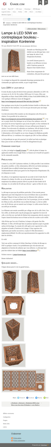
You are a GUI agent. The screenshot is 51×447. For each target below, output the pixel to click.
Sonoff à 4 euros (21, 150)
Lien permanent (26, 46)
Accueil (4, 22)
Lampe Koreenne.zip (19, 254)
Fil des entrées (17, 438)
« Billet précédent (32, 28)
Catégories (6, 417)
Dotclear (44, 445)
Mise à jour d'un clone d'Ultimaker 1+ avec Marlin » (25, 405)
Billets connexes (8, 413)
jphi (5, 46)
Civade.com (17, 4)
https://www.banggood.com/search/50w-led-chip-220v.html (20, 101)
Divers (8, 23)
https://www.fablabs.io (30, 250)
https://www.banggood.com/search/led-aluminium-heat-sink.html (22, 119)
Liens (5, 427)
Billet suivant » (42, 28)
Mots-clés (6, 423)
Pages (5, 420)
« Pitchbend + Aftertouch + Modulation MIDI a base (25, 403)
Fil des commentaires (19, 440)
